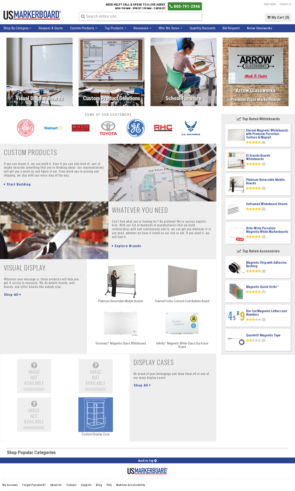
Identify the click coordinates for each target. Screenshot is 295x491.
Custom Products (83, 28)
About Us (56, 485)
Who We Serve (171, 28)
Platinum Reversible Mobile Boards (265, 181)
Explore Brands (126, 246)
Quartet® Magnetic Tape (263, 335)
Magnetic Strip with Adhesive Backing (266, 264)
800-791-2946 (184, 6)
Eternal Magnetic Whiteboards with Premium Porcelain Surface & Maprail (267, 134)
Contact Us (286, 4)
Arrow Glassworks (259, 28)
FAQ (109, 485)
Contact (71, 485)
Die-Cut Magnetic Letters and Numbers (266, 312)
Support (86, 485)
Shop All (12, 295)
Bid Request (231, 28)
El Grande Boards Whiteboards (258, 157)
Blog (99, 485)
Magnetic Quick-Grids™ (262, 287)
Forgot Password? (33, 485)
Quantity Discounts (202, 28)
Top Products (116, 28)
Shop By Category (17, 28)
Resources (143, 28)
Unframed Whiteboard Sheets (267, 204)
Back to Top (147, 460)
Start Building (17, 184)
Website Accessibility (130, 485)
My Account (10, 485)
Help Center (270, 4)
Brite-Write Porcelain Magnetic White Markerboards (267, 230)
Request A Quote (51, 28)
